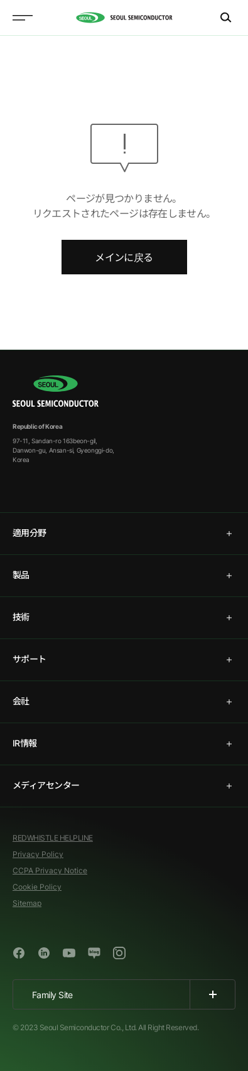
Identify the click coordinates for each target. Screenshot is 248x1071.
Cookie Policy (37, 886)
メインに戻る (124, 257)
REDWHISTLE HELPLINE (53, 837)
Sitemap (27, 903)
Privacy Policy (38, 854)
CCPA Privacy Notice (50, 870)
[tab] (124, 533)
